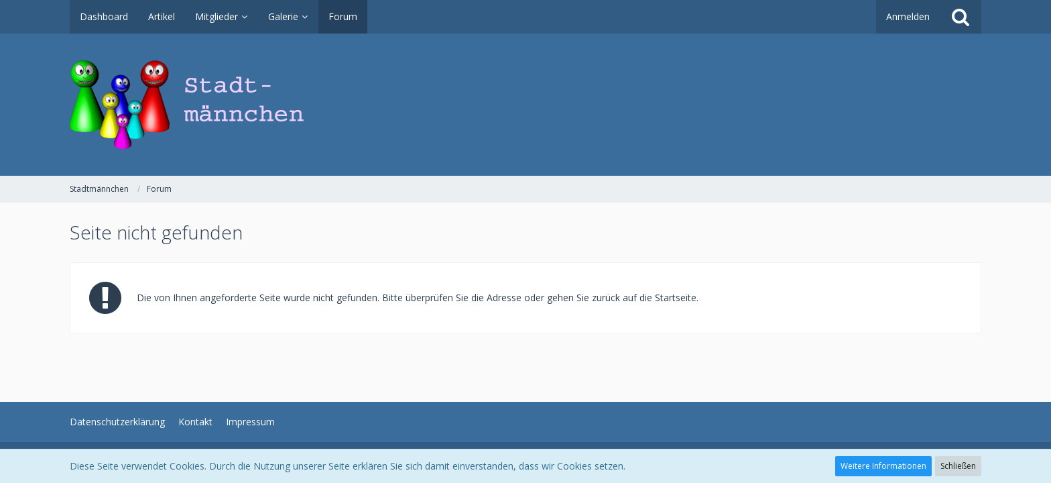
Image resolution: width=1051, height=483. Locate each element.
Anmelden (908, 16)
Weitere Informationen (883, 466)
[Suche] (960, 17)
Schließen (958, 466)
